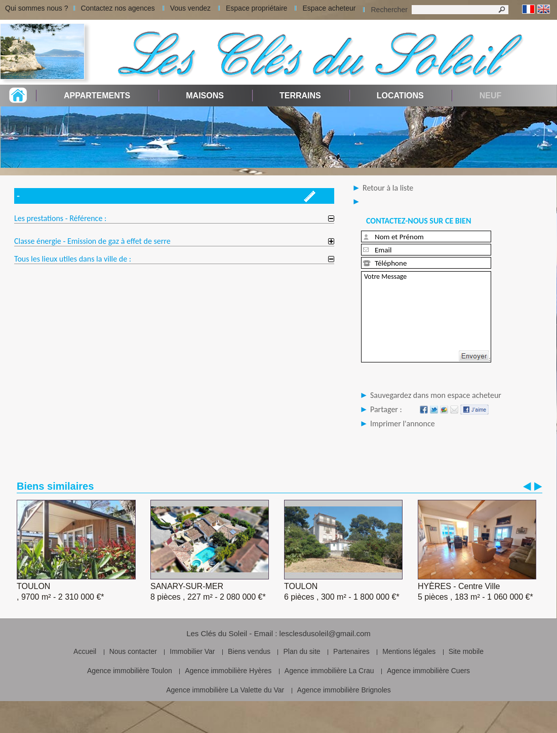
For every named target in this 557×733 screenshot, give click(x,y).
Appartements (97, 95)
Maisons (205, 95)
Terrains (300, 95)
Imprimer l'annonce (402, 423)
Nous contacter (133, 651)
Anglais (543, 9)
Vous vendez (190, 8)
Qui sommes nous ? (36, 8)
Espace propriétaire (256, 8)
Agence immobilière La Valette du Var (225, 690)
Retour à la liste (388, 188)
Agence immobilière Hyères (228, 671)
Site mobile (466, 651)
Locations (400, 95)
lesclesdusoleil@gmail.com (325, 633)
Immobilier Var (192, 651)
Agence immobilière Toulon (129, 671)
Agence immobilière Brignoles (344, 690)
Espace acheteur (328, 8)
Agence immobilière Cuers (428, 671)
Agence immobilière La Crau (329, 671)
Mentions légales (408, 651)
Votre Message (426, 316)
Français (528, 9)
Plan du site (301, 651)
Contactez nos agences (118, 8)
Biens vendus (249, 651)
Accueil (84, 651)
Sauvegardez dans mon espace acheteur (435, 395)
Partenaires (351, 651)
